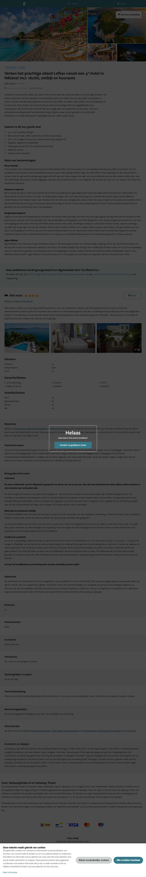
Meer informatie (10, 872)
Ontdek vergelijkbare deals (73, 445)
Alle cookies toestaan (128, 860)
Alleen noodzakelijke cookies (94, 860)
